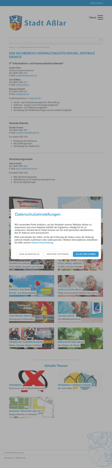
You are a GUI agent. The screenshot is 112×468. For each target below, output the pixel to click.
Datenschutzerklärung (42, 242)
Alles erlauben (86, 254)
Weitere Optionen (58, 254)
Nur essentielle (30, 254)
